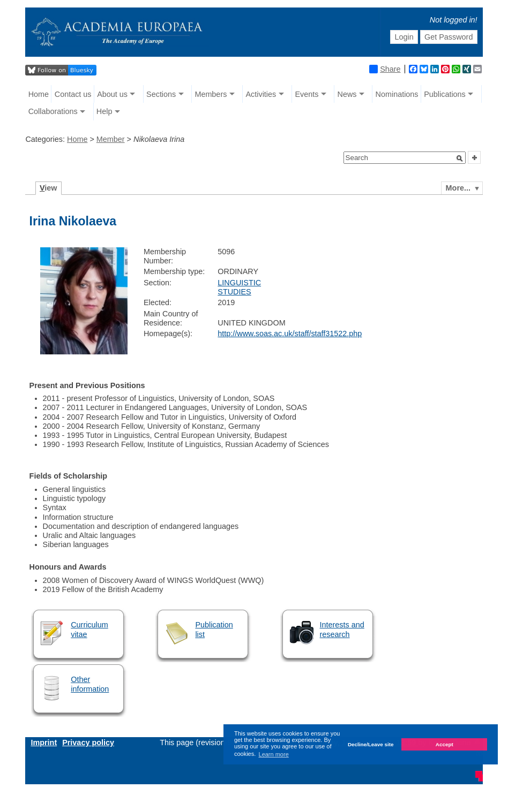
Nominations (397, 94)
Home (38, 94)
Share (384, 69)
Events (306, 94)
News (346, 94)
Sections (161, 94)
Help (104, 111)
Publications (445, 94)
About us (112, 94)
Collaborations (53, 111)
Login (403, 37)
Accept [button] (444, 744)
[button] (459, 158)
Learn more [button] (274, 754)
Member (110, 139)
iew (48, 188)
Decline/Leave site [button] (371, 744)
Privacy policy (88, 742)
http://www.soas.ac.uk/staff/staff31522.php (290, 333)
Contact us (73, 94)
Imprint (44, 742)
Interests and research (342, 629)
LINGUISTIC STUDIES (239, 287)
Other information (90, 684)
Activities (260, 94)
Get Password (448, 37)
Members (211, 94)
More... (458, 188)
